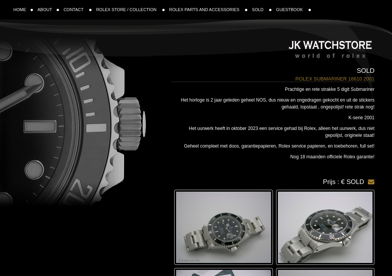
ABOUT (48, 9)
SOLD (261, 9)
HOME (23, 9)
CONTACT (77, 9)
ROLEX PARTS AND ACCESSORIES (208, 9)
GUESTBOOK (293, 9)
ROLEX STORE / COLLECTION (130, 9)
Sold (365, 70)
